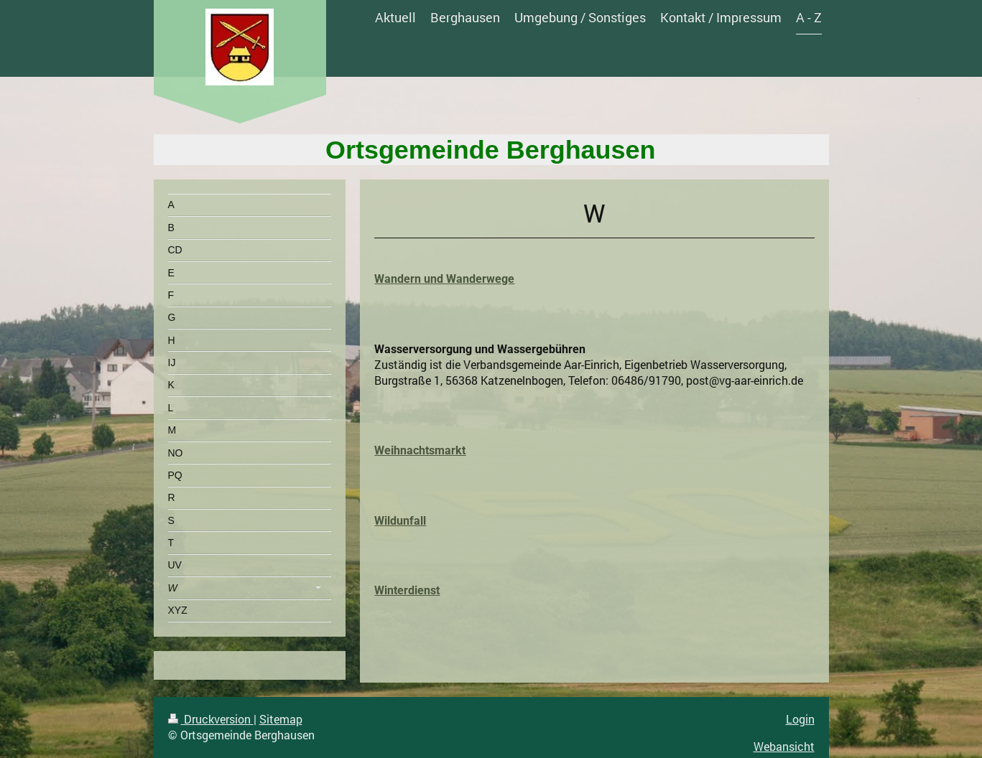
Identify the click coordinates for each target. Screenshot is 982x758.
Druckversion (211, 718)
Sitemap (280, 718)
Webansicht (784, 746)
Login (800, 718)
